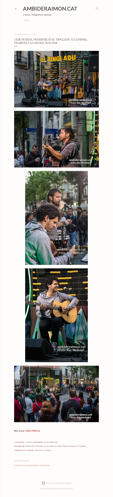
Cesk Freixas (63, 446)
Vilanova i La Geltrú (43, 450)
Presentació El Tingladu (24, 450)
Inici (26, 20)
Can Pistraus (51, 446)
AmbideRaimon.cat (50, 8)
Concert (72, 446)
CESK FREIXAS (32, 431)
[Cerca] (97, 8)
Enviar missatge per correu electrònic (42, 442)
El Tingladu (81, 446)
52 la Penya (40, 446)
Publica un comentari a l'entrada (32, 465)
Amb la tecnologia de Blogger (57, 483)
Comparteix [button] (19, 442)
